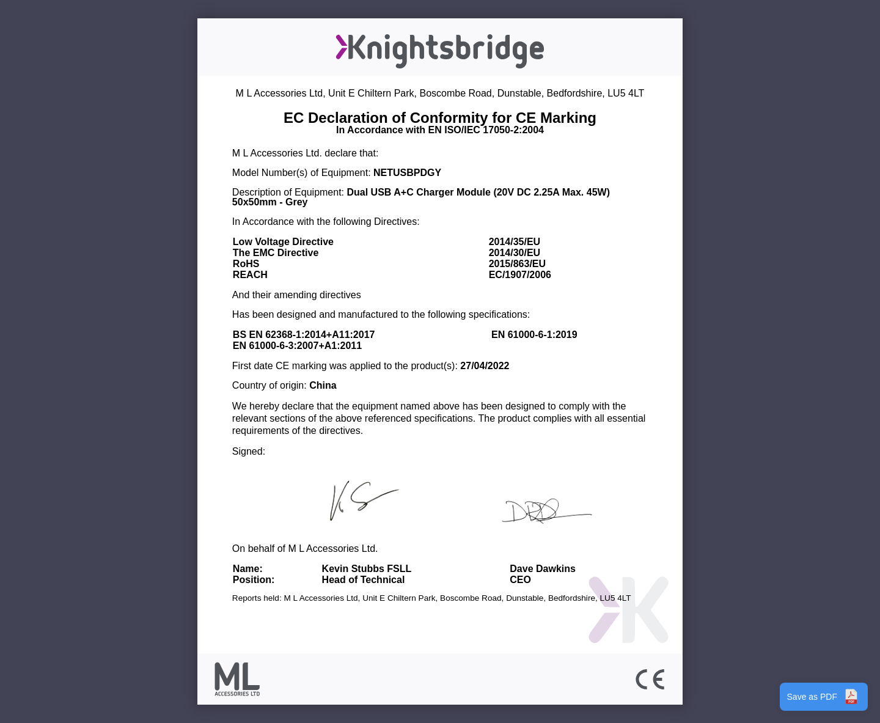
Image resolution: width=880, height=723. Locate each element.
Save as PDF (823, 697)
